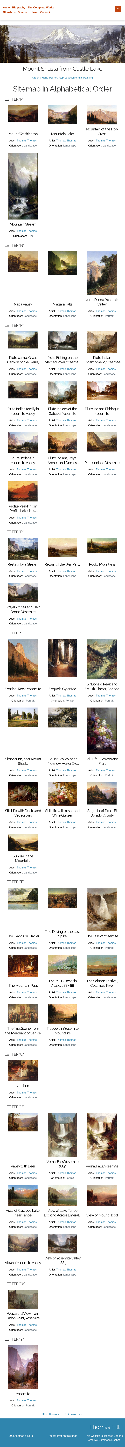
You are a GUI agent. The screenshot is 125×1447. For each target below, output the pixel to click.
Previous (54, 1414)
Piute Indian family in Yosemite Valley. (23, 411)
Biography (18, 7)
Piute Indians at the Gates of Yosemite (62, 411)
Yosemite (23, 1394)
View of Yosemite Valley (23, 1263)
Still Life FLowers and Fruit (102, 761)
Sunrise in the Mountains (23, 858)
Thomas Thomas (27, 140)
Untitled (23, 1086)
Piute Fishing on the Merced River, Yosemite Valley (62, 360)
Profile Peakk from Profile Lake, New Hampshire (23, 508)
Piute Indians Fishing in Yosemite (102, 411)
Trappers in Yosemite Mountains (62, 1030)
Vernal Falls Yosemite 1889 (62, 1164)
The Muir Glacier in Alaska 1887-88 (62, 983)
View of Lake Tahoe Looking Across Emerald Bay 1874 (62, 1212)
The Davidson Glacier (23, 936)
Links (34, 12)
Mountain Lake (62, 134)
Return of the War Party (62, 564)
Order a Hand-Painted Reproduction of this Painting (62, 77)
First (45, 1414)
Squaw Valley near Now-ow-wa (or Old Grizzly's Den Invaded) (62, 761)
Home (6, 7)
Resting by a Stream (23, 564)
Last (80, 1414)
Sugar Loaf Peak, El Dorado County (102, 813)
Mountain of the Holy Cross (102, 131)
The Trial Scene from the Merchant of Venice (23, 1030)
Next (73, 1414)
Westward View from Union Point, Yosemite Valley (23, 1315)
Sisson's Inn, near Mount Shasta (23, 761)
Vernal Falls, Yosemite (102, 1166)
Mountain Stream (23, 224)
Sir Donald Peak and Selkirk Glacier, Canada (102, 686)
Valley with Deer (23, 1166)
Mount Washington (23, 134)
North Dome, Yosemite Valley (102, 302)
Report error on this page (62, 1436)
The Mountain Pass (23, 985)
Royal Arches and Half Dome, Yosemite (23, 609)
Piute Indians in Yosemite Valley (23, 460)
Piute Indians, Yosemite (102, 463)
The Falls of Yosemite (102, 936)
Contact (45, 12)
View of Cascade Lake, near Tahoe (23, 1212)
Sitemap (23, 12)
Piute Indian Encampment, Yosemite (102, 359)
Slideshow (9, 12)
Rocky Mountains (102, 564)
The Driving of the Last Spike (62, 933)
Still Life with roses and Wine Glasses (62, 813)
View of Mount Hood (102, 1215)
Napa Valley (23, 304)
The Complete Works (41, 7)
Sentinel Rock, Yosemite (23, 689)
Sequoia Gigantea (62, 689)
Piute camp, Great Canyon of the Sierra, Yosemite (23, 360)
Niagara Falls (62, 304)
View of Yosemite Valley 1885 (62, 1260)
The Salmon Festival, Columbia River (102, 983)
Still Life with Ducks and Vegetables (23, 813)
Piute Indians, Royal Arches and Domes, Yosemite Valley (62, 460)
